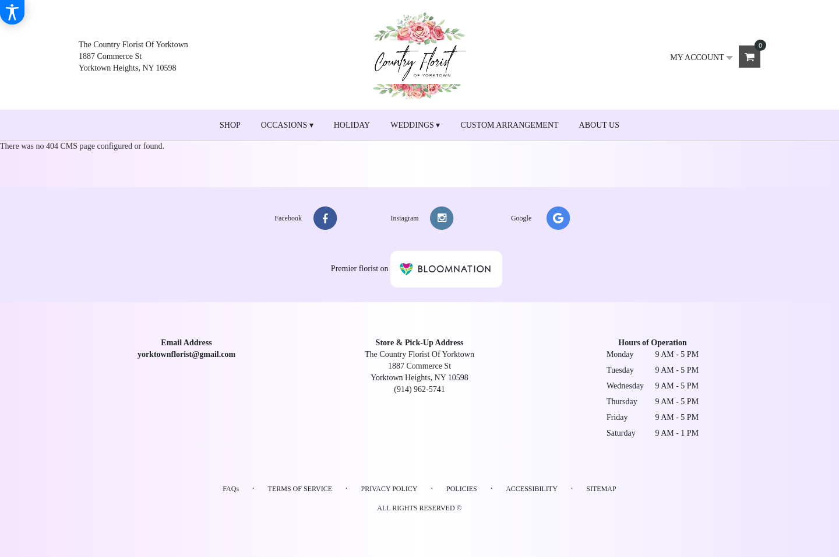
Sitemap (601, 489)
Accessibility (532, 489)
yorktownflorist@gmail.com (186, 354)
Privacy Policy (389, 489)
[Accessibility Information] (12, 12)
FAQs (231, 489)
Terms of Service (300, 489)
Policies (461, 489)
